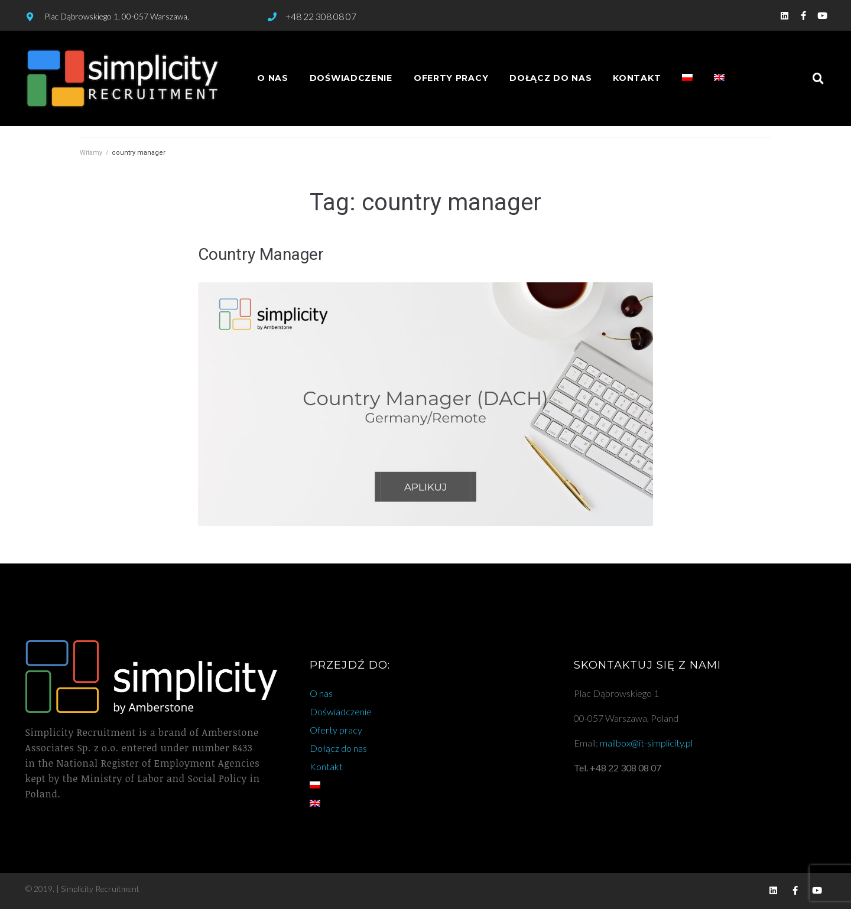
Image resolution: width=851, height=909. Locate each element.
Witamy (91, 153)
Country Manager (261, 254)
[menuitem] (687, 78)
